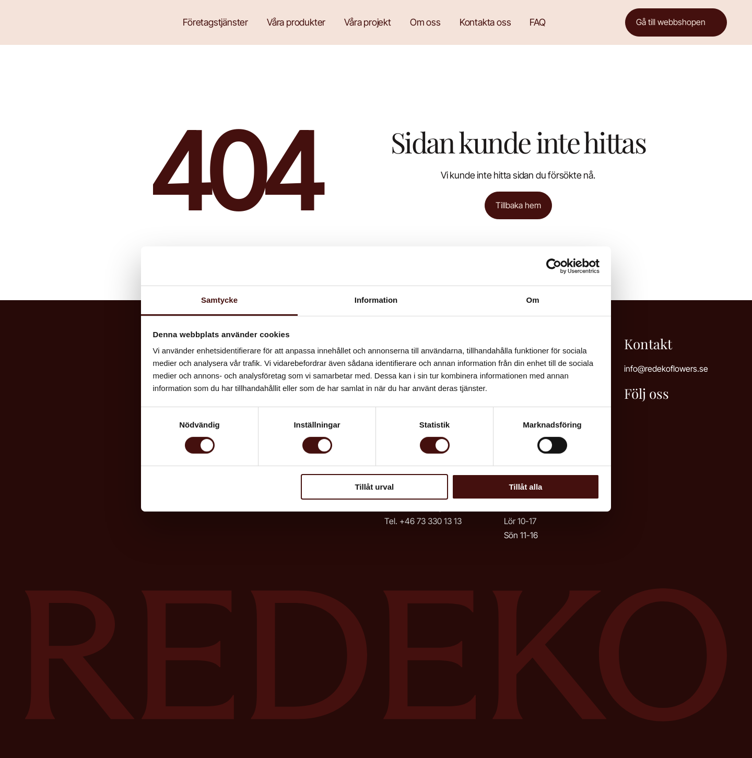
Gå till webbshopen (671, 22)
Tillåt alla (525, 486)
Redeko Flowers (64, 22)
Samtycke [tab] (219, 299)
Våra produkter (296, 22)
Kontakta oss (485, 22)
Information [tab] (376, 299)
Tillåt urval (374, 486)
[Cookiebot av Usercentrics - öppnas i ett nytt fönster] (554, 266)
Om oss (425, 22)
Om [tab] (532, 299)
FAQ (537, 22)
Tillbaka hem (518, 205)
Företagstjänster (215, 22)
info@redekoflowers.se (666, 369)
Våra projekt (367, 22)
